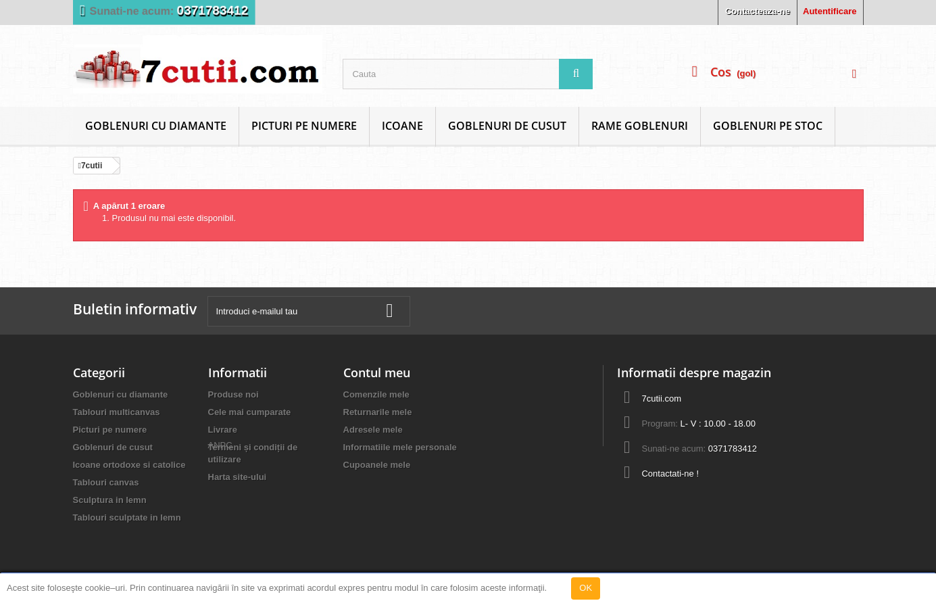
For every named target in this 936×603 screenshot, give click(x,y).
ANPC (220, 501)
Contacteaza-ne (757, 11)
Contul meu (376, 372)
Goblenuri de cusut (507, 125)
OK (585, 588)
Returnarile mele (377, 412)
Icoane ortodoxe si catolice (129, 465)
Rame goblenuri (639, 125)
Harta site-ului (237, 477)
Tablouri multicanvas (116, 412)
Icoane (402, 125)
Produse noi (233, 394)
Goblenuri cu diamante (155, 125)
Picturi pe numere (304, 125)
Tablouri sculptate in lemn (127, 517)
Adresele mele (373, 430)
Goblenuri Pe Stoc (767, 125)
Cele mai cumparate (249, 412)
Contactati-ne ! (670, 473)
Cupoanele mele (377, 465)
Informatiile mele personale (400, 447)
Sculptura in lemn (110, 500)
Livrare (222, 430)
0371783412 (212, 10)
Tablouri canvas (106, 482)
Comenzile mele (376, 394)
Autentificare (829, 11)
